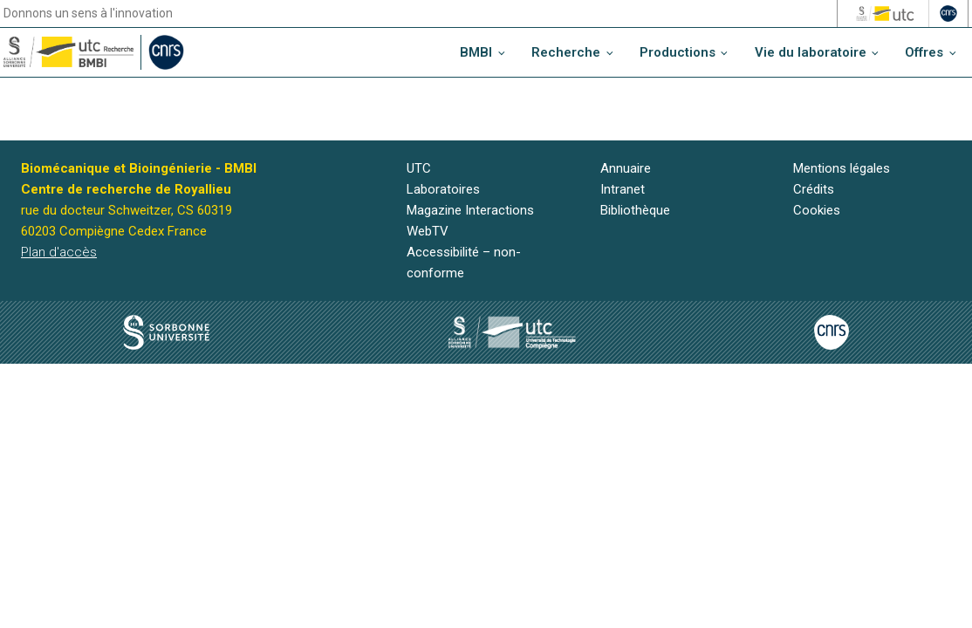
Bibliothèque (635, 210)
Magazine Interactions (470, 210)
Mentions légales (841, 168)
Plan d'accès (59, 252)
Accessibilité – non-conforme (464, 262)
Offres (924, 52)
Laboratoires (443, 189)
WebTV (427, 231)
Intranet (622, 189)
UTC (419, 168)
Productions (677, 52)
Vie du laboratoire (810, 52)
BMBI (476, 52)
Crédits (813, 189)
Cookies (816, 210)
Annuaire (625, 168)
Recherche (565, 52)
